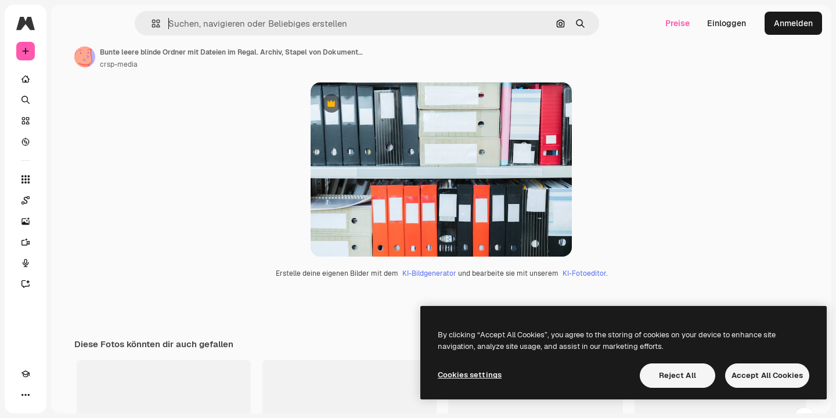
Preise (677, 23)
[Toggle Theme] (46, 394)
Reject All (677, 375)
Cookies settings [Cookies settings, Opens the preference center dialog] (470, 375)
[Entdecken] (69, 141)
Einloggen (726, 23)
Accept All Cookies (767, 375)
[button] (195, 23)
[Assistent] (69, 284)
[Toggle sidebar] (114, 23)
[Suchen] (69, 100)
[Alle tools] (69, 179)
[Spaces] (69, 200)
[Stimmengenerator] (69, 263)
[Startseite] (69, 79)
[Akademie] (25, 394)
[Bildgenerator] (69, 221)
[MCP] (67, 394)
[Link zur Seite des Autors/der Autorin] (173, 56)
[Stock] (69, 120)
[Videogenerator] (69, 242)
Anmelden (793, 23)
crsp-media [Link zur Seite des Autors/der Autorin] (207, 64)
